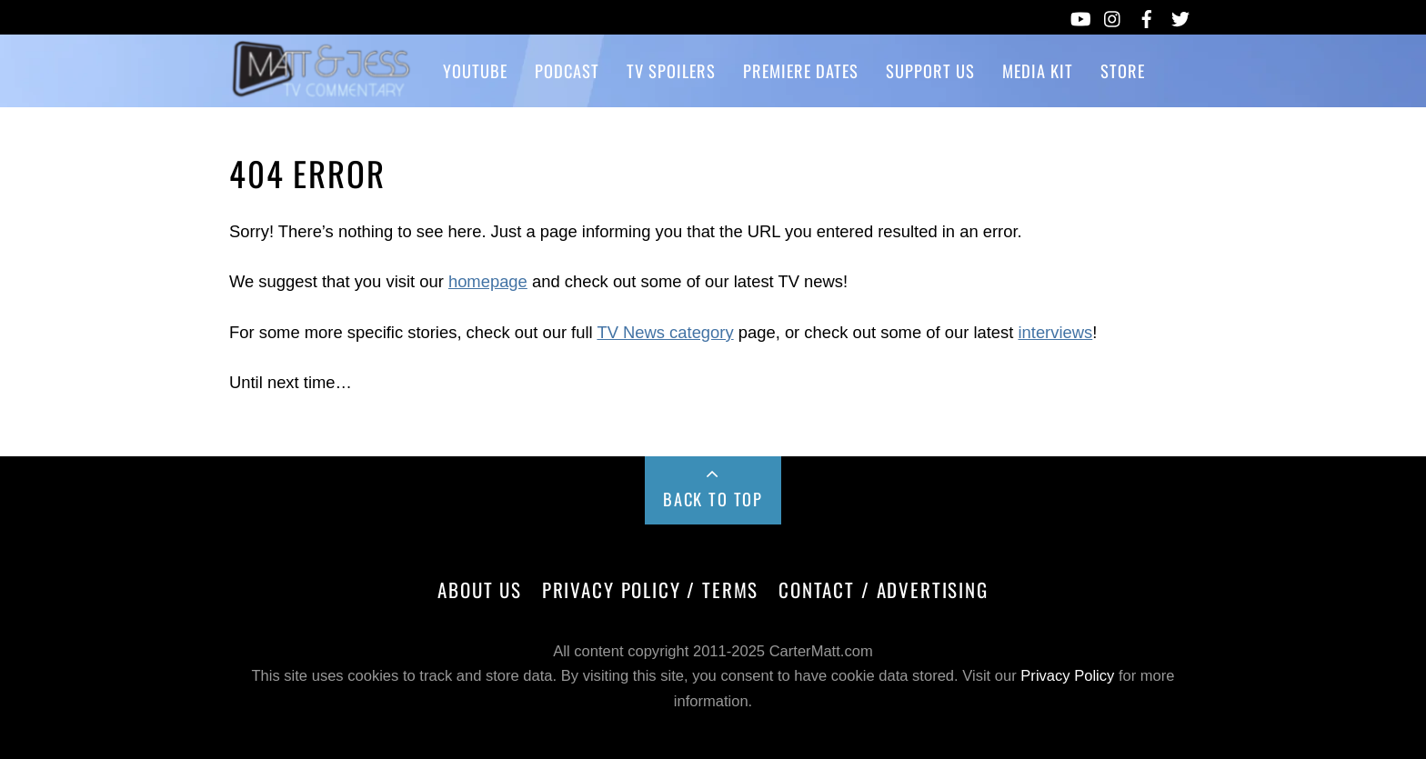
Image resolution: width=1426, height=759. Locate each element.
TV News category (665, 332)
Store (1122, 70)
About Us (479, 589)
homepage (487, 281)
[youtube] (1079, 15)
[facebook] (1147, 15)
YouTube (475, 70)
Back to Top (713, 498)
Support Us (930, 70)
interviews (1055, 332)
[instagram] (1113, 15)
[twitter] (1180, 15)
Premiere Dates (801, 70)
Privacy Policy (1067, 675)
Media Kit (1037, 70)
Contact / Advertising (883, 589)
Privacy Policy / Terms (650, 589)
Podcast (567, 70)
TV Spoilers (671, 70)
